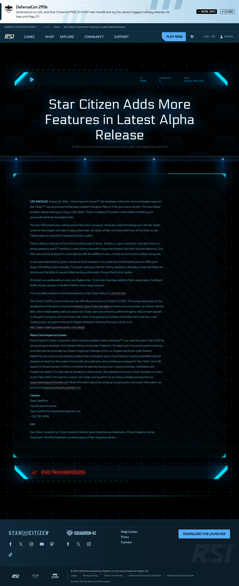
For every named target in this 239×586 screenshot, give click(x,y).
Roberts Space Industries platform (94, 306)
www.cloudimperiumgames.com (62, 387)
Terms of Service (113, 575)
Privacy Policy (90, 575)
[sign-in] (226, 36)
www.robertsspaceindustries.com (49, 382)
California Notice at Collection (145, 575)
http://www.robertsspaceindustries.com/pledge (57, 327)
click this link (118, 293)
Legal (74, 575)
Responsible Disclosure (180, 575)
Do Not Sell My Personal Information (91, 581)
